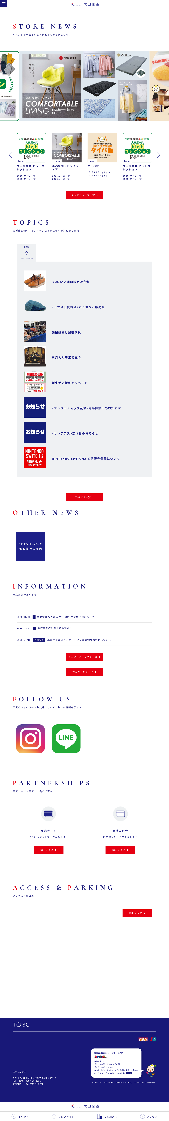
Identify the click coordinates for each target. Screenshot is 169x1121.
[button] (31, 88)
